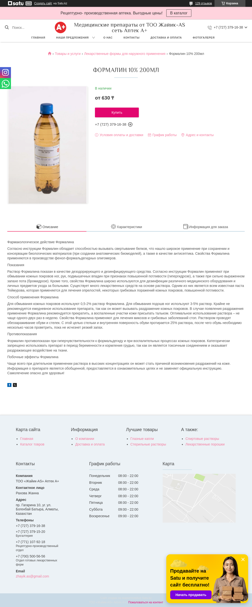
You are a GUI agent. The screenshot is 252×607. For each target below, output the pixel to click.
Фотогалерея (204, 37)
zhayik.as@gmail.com (32, 576)
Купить (117, 112)
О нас (108, 37)
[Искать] (6, 27)
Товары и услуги (68, 54)
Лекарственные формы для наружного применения (124, 54)
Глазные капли (142, 439)
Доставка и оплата (166, 37)
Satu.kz (147, 598)
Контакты (131, 37)
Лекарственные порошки (205, 444)
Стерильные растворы (148, 444)
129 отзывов (203, 3)
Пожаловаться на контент (145, 602)
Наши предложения (72, 37)
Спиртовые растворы (202, 439)
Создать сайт (43, 3)
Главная (38, 37)
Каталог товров (32, 444)
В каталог (178, 13)
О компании (84, 439)
